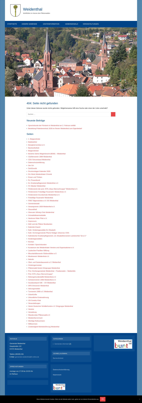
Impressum (32, 221)
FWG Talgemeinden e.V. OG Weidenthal (43, 201)
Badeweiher (32, 142)
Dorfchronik (32, 168)
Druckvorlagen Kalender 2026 (39, 171)
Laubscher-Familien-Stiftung (38, 250)
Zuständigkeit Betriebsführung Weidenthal (43, 327)
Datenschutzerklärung (36, 162)
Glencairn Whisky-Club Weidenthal (41, 212)
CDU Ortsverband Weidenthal (39, 160)
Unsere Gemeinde (30, 24)
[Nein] (140, 399)
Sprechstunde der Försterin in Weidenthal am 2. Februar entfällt (52, 125)
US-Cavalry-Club (34, 300)
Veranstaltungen (92, 24)
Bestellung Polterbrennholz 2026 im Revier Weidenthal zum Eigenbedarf (55, 128)
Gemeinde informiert (62, 344)
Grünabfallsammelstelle (37, 215)
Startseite (12, 24)
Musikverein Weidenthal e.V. (38, 256)
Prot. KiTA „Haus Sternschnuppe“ (40, 274)
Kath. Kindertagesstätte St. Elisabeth (42, 230)
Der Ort (31, 165)
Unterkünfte (32, 294)
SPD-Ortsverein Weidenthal (38, 286)
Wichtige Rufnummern (36, 321)
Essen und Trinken (35, 177)
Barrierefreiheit (33, 148)
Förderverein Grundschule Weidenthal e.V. (44, 195)
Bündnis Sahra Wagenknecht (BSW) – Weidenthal (46, 154)
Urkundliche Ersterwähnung (38, 297)
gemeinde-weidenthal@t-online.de (27, 357)
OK (103, 399)
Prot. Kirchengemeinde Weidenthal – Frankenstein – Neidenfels (51, 271)
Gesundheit (32, 209)
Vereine (31, 309)
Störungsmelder (34, 289)
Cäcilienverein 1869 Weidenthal (40, 157)
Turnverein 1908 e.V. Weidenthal (40, 291)
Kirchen (31, 242)
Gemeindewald (71, 24)
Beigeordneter (33, 151)
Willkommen (32, 324)
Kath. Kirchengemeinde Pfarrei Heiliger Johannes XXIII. (49, 233)
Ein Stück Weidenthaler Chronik (40, 174)
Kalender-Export (34, 227)
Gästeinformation (52, 24)
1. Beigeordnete (34, 139)
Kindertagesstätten (35, 239)
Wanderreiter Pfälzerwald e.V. (39, 315)
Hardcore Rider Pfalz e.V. (37, 218)
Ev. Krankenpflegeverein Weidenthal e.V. (43, 183)
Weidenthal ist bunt (35, 318)
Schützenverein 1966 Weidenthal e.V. (42, 280)
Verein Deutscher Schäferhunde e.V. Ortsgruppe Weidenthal (50, 306)
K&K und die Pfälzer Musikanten (40, 224)
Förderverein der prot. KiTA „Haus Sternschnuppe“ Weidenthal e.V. (53, 189)
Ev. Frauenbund (34, 180)
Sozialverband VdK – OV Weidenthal (42, 283)
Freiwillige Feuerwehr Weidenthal (40, 198)
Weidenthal (33, 9)
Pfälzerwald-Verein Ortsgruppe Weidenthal (44, 268)
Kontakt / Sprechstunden (37, 245)
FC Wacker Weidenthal (36, 186)
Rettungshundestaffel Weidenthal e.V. (42, 277)
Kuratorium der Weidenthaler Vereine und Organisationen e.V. (51, 248)
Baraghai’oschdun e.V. (36, 145)
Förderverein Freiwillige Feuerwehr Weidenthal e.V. (47, 192)
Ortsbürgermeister (35, 265)
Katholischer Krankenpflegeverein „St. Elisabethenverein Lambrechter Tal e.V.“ (57, 236)
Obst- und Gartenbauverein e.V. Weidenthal (44, 262)
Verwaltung (32, 312)
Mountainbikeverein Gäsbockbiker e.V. (42, 253)
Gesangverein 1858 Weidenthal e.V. (41, 207)
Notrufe (31, 259)
